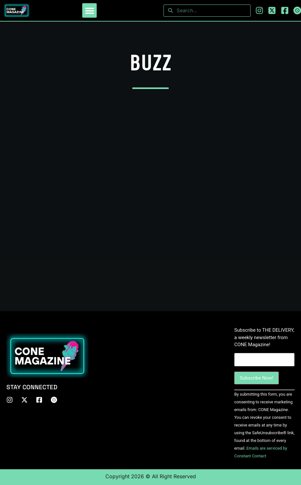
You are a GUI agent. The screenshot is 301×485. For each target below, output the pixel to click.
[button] (89, 10)
